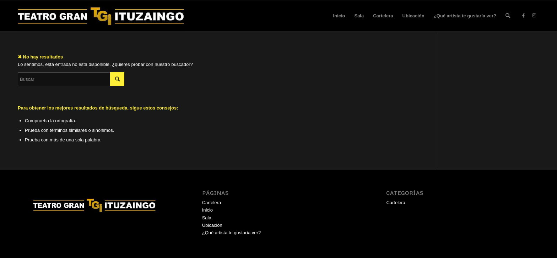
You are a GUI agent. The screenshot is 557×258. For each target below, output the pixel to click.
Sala (359, 15)
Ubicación (413, 15)
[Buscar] (508, 16)
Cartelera (383, 15)
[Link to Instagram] (534, 15)
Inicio (339, 15)
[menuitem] (508, 16)
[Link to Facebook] (523, 15)
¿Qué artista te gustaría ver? (465, 15)
